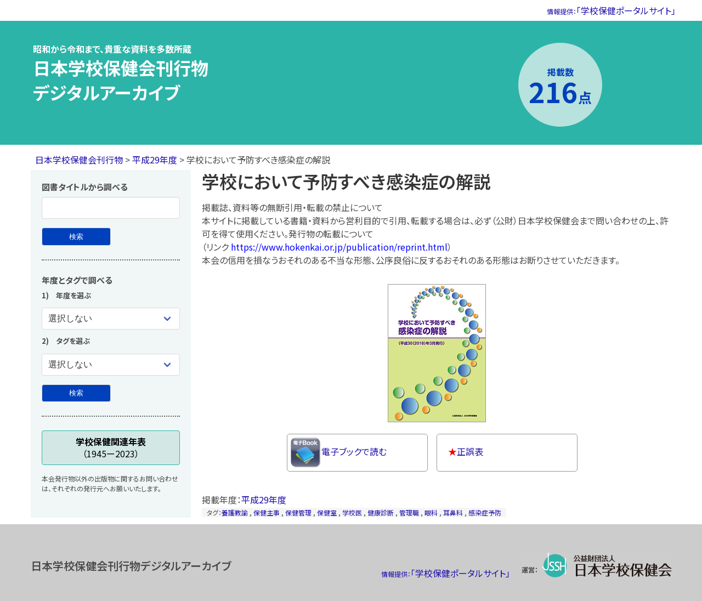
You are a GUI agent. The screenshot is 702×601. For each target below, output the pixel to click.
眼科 (431, 512)
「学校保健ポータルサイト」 (611, 10)
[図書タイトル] (111, 208)
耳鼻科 (453, 512)
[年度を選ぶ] (111, 319)
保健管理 (298, 512)
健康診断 (380, 512)
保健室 (327, 512)
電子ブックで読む (338, 452)
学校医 (352, 512)
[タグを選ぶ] (111, 365)
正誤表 (465, 451)
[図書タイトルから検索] (76, 237)
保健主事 (266, 512)
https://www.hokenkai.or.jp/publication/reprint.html (339, 246)
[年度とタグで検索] (76, 393)
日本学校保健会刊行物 (79, 159)
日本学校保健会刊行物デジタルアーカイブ (120, 80)
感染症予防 (484, 512)
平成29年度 (154, 159)
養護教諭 (235, 512)
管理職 (409, 512)
